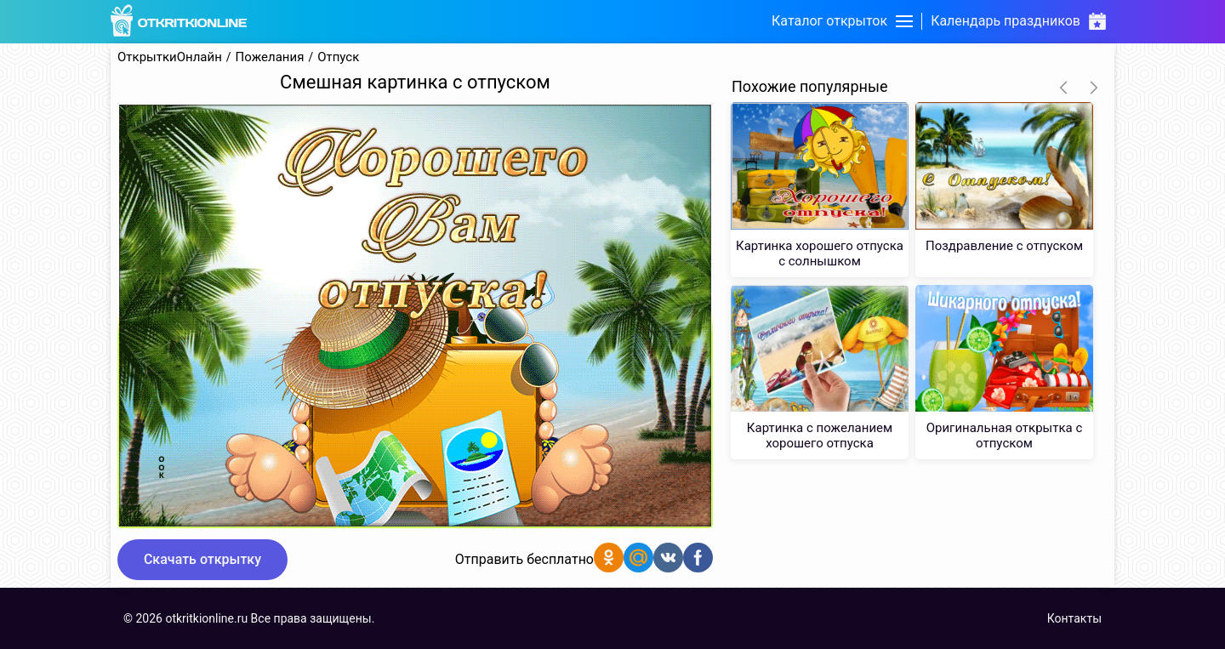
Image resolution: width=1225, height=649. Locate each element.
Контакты (1074, 618)
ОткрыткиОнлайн (169, 57)
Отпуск (338, 57)
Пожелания (270, 57)
